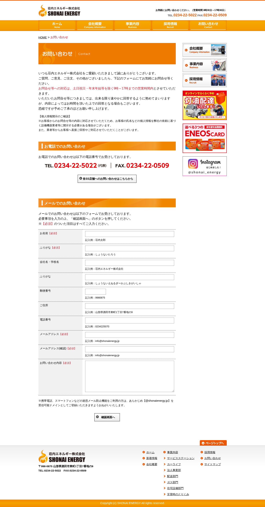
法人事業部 (174, 470)
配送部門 (172, 476)
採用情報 (209, 452)
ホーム (150, 452)
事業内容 (172, 452)
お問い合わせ (212, 458)
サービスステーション (181, 458)
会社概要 (151, 464)
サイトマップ (212, 464)
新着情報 (151, 458)
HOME (42, 37)
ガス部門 (172, 482)
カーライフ (174, 464)
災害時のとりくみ (178, 494)
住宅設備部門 (175, 488)
